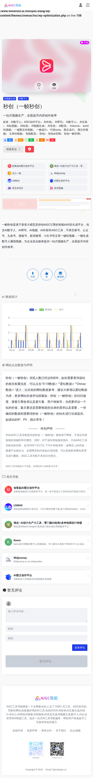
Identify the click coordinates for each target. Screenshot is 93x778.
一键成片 (41, 129)
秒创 (42, 133)
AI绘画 (24, 125)
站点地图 (75, 730)
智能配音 (31, 133)
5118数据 (48, 384)
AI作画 (47, 121)
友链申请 (17, 730)
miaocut (74, 125)
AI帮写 (58, 121)
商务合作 (46, 730)
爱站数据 (66, 384)
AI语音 (51, 125)
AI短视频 (12, 125)
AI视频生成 (9, 98)
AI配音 (62, 125)
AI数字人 (23, 98)
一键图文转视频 (23, 129)
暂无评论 (14, 590)
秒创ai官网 (54, 133)
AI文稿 (83, 121)
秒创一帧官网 (72, 133)
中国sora (55, 129)
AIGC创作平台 (32, 121)
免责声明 (32, 730)
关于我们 (61, 730)
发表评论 (80, 647)
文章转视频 (15, 133)
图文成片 (69, 129)
